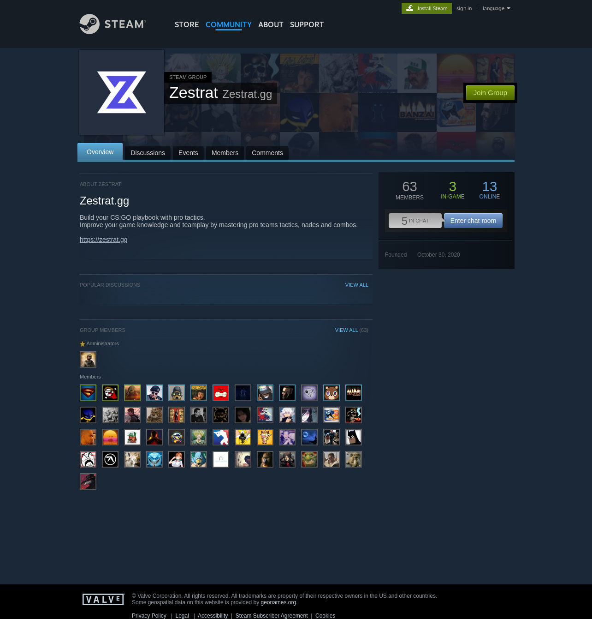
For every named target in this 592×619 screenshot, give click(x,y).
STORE (187, 24)
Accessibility (213, 616)
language (493, 8)
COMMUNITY (229, 24)
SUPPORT (307, 24)
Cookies (325, 616)
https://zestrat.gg (104, 239)
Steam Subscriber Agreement (272, 616)
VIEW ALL (356, 285)
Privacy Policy (149, 616)
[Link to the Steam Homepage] (119, 32)
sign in (464, 8)
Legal (182, 616)
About (271, 24)
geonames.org (278, 602)
